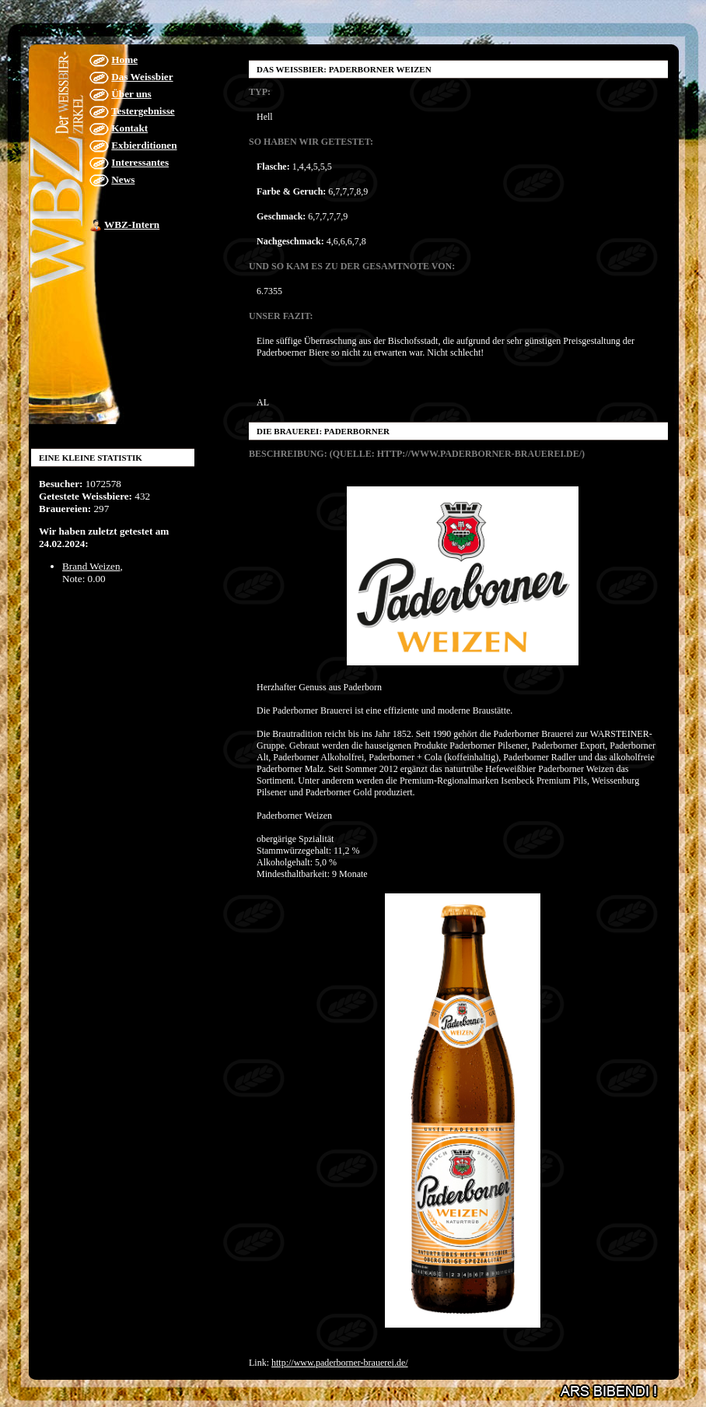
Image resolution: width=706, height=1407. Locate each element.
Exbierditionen (143, 145)
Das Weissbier (142, 76)
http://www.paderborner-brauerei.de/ (339, 1362)
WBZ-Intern (131, 224)
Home (124, 59)
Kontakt (129, 128)
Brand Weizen (91, 566)
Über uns (131, 94)
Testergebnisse (143, 111)
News (123, 179)
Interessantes (140, 162)
